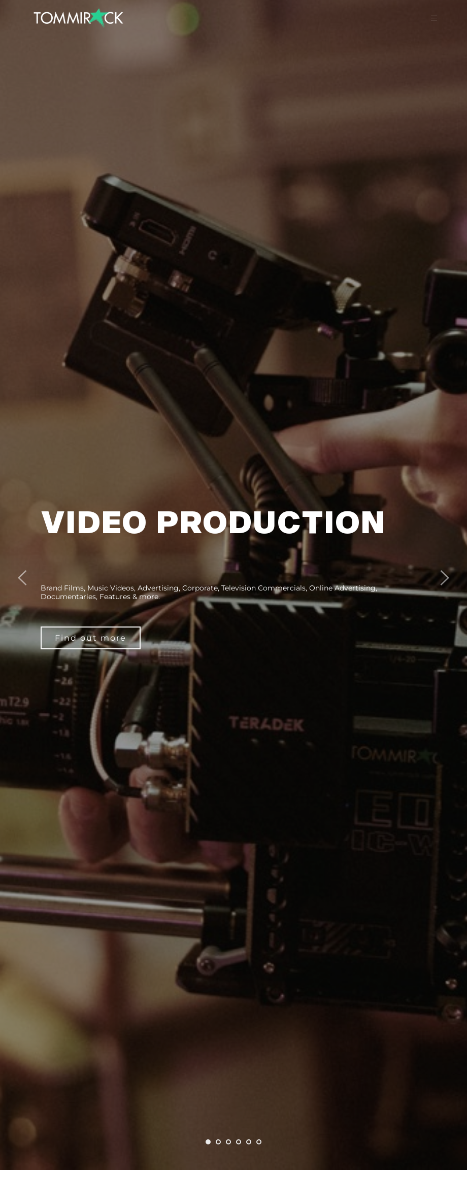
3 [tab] (228, 1141)
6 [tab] (258, 1141)
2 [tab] (218, 1141)
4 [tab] (238, 1141)
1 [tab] (208, 1141)
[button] (428, 18)
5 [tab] (248, 1141)
